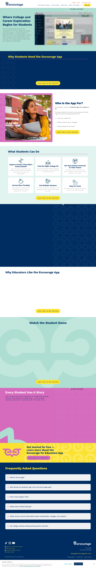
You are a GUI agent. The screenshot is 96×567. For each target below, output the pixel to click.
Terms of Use (87, 557)
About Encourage (74, 5)
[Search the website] (81, 5)
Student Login (76, 2)
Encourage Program (44, 5)
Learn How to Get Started (48, 83)
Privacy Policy (71, 557)
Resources (64, 5)
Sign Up (87, 5)
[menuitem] (44, 5)
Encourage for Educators (38, 457)
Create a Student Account (13, 550)
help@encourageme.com (81, 553)
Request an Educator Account (14, 546)
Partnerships (55, 5)
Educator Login (86, 2)
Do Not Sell (79, 557)
